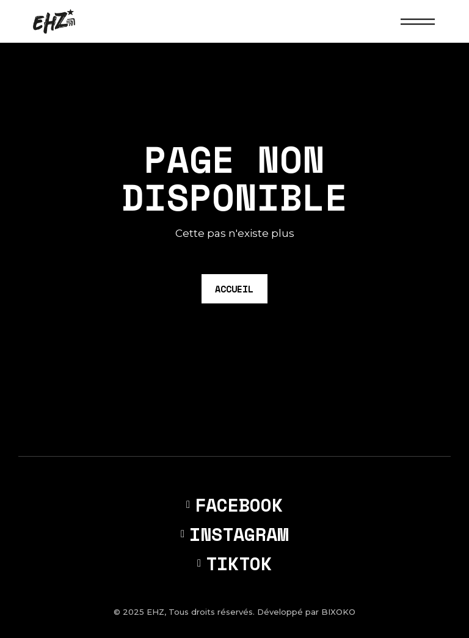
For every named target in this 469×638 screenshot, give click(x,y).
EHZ (155, 612)
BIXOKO (338, 612)
